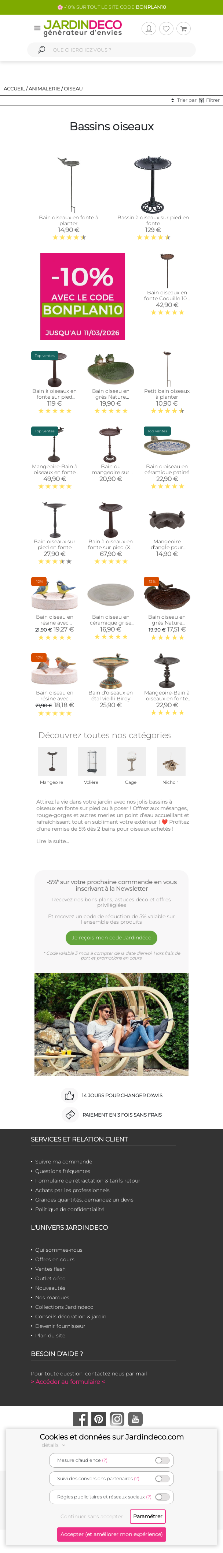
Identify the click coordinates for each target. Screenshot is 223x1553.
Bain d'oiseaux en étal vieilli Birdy (110, 695)
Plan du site (50, 1335)
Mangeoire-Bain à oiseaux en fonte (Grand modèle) (54, 472)
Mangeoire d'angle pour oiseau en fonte (167, 547)
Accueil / (16, 89)
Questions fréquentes (62, 1171)
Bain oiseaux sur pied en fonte (55, 544)
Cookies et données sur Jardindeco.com (112, 1437)
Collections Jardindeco (64, 1307)
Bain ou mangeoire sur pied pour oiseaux (110, 472)
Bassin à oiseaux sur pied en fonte (153, 220)
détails (54, 1445)
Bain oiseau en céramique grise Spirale (110, 623)
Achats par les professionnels (72, 1190)
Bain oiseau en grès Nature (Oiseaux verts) (167, 623)
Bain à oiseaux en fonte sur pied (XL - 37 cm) (110, 547)
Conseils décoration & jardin (70, 1316)
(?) (104, 1460)
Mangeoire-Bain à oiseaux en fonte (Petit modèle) (167, 698)
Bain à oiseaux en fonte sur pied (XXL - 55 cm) (54, 397)
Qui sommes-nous (59, 1250)
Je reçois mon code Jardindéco (111, 937)
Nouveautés (50, 1288)
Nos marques (52, 1297)
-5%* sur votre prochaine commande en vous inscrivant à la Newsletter (112, 885)
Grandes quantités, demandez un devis (84, 1199)
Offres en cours (54, 1259)
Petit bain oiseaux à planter (167, 394)
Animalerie (44, 89)
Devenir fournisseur (60, 1326)
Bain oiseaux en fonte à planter (68, 220)
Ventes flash (50, 1269)
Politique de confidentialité (69, 1209)
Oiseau (73, 89)
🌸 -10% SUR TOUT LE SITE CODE (111, 7)
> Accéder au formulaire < (68, 1381)
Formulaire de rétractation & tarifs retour (87, 1180)
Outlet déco (50, 1278)
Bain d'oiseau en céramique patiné (167, 469)
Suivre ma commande (63, 1161)
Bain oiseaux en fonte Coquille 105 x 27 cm (167, 298)
